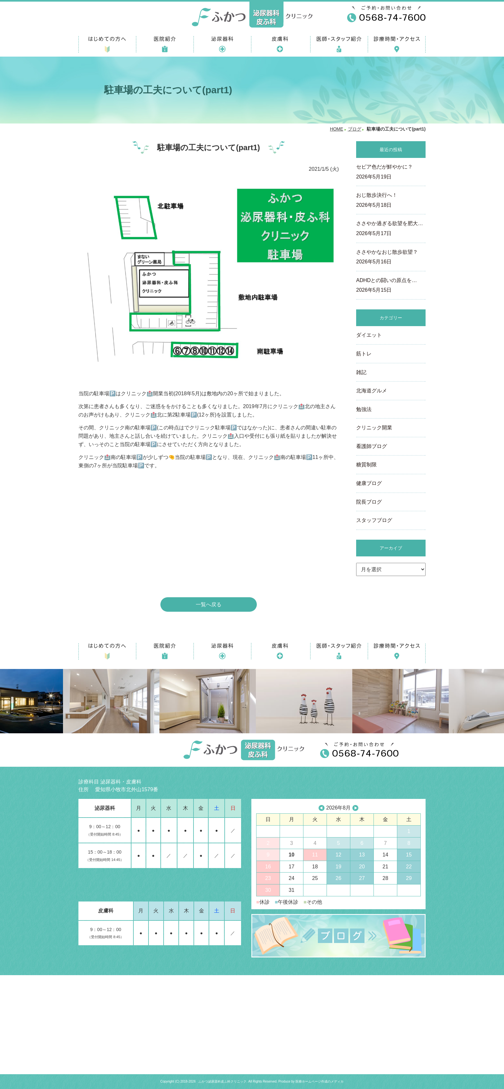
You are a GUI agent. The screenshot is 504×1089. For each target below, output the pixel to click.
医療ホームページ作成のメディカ (319, 1081)
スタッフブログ (374, 520)
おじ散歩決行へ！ (391, 200)
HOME (336, 129)
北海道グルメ (371, 390)
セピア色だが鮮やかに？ (391, 172)
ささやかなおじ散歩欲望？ (391, 257)
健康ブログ (369, 483)
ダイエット (369, 335)
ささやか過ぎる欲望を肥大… (391, 229)
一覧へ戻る (208, 604)
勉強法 (364, 409)
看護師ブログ (371, 446)
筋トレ (364, 353)
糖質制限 (366, 464)
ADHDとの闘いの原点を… (391, 286)
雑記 (361, 372)
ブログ (354, 129)
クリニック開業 (374, 427)
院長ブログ (369, 502)
